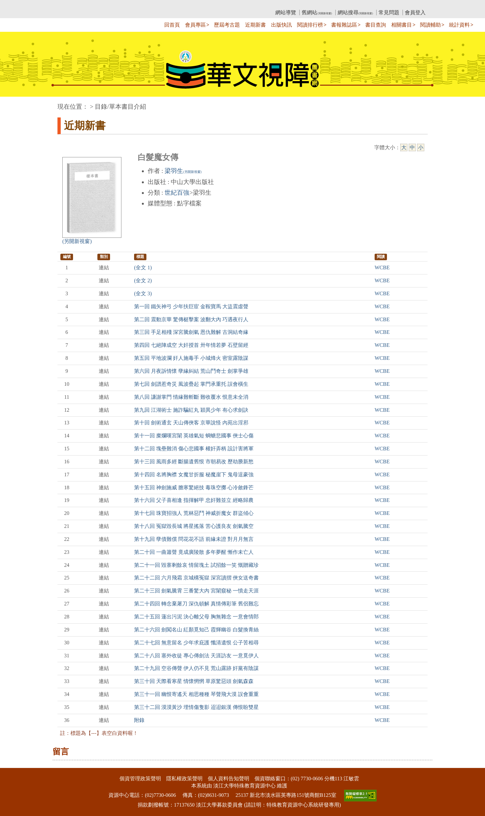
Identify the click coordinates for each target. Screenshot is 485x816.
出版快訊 (281, 25)
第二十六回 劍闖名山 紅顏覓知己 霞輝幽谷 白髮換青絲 (196, 629)
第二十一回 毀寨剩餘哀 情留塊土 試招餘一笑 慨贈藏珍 (196, 565)
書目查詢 (375, 25)
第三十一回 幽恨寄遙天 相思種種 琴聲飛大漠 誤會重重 (196, 694)
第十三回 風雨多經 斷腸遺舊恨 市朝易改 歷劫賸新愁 (194, 461)
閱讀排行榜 (310, 25)
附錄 (139, 720)
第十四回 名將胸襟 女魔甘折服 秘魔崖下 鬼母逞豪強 (194, 474)
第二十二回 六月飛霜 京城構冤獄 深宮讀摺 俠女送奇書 (196, 577)
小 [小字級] (420, 147)
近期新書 (255, 25)
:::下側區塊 (12, 763)
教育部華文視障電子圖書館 (115, 5)
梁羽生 (183, 170)
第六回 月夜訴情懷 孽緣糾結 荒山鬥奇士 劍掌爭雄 (191, 371)
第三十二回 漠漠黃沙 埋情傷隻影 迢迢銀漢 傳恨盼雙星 (196, 707)
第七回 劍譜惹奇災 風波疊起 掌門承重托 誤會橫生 (191, 384)
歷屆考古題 (227, 25)
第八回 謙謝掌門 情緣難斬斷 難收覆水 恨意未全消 (191, 397)
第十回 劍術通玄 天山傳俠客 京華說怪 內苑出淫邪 (191, 422)
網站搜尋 (355, 12)
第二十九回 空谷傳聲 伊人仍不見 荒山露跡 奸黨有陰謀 (196, 668)
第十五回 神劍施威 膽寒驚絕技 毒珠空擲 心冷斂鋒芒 (194, 487)
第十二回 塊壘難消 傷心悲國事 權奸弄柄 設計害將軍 (194, 448)
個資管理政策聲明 (140, 778)
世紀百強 (177, 192)
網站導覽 (285, 12)
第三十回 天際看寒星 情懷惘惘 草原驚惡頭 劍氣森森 (194, 681)
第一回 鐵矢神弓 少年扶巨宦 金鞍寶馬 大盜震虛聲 (191, 306)
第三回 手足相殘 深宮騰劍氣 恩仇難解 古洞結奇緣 (191, 332)
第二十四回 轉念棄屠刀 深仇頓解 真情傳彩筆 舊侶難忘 (196, 603)
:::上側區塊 (69, 5)
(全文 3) (143, 293)
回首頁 (172, 25)
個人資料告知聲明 (228, 778)
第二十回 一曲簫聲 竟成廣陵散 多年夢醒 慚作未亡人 (194, 552)
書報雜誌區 (344, 25)
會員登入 (415, 12)
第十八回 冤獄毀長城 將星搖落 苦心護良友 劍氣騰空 (194, 526)
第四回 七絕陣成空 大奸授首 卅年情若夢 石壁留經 (191, 345)
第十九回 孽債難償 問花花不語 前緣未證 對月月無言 (194, 539)
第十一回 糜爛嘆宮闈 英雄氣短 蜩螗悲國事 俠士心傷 (194, 435)
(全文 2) (143, 280)
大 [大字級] (403, 147)
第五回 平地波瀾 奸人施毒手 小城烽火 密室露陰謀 (191, 358)
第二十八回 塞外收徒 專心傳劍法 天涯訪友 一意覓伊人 (196, 655)
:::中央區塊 (12, 103)
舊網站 (317, 12)
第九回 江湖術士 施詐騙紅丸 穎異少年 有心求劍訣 (191, 410)
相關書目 (401, 25)
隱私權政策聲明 (184, 778)
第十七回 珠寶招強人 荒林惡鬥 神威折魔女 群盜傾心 (194, 513)
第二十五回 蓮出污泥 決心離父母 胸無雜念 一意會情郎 (196, 616)
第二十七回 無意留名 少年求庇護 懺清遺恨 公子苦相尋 (196, 642)
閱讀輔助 (430, 25)
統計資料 (459, 25)
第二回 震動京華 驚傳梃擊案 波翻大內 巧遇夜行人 (191, 319)
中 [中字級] (412, 147)
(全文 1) (143, 267)
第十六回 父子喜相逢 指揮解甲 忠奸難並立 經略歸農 (194, 500)
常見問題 (389, 12)
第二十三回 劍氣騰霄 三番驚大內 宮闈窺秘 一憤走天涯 (196, 590)
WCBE (382, 267)
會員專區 (195, 25)
